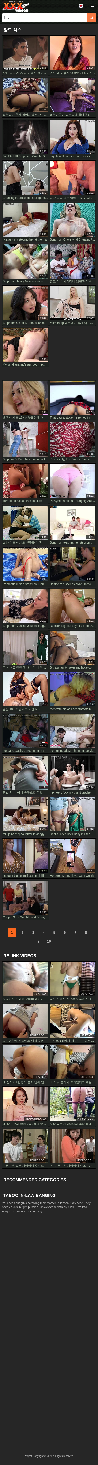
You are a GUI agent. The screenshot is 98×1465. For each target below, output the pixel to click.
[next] (59, 941)
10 (49, 941)
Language (81, 6)
